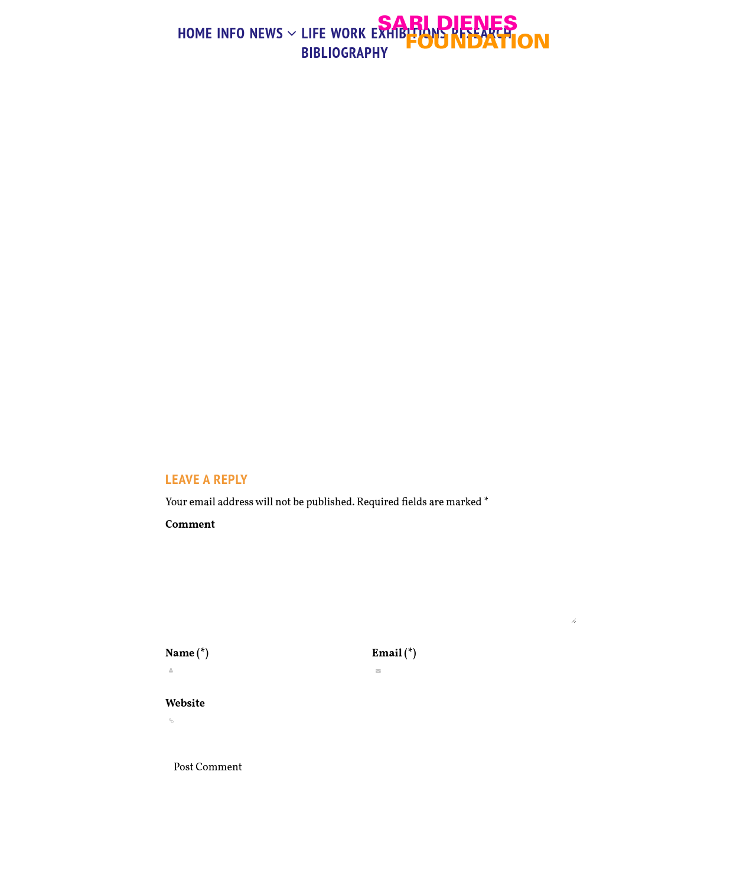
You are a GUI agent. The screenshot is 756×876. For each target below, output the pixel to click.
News (273, 33)
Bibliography (344, 52)
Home (195, 33)
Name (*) (186, 653)
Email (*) (394, 653)
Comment (190, 525)
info (231, 33)
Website (185, 704)
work (349, 33)
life (314, 33)
